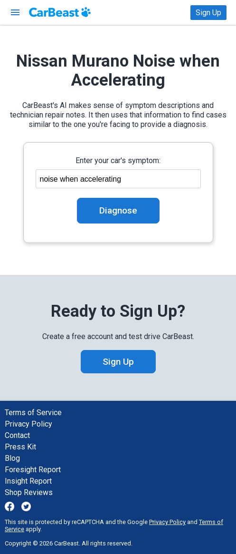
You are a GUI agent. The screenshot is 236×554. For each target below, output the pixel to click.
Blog (12, 458)
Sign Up (208, 12)
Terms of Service (33, 412)
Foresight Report (33, 469)
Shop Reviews (29, 492)
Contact (17, 435)
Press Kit (20, 446)
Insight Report (28, 481)
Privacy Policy (28, 423)
